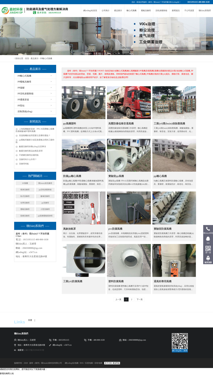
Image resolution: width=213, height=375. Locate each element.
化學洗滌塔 (25, 203)
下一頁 (140, 299)
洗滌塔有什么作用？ (28, 159)
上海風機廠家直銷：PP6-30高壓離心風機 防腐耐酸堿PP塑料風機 (35, 130)
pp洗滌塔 (45, 203)
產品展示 (118, 11)
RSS (81, 363)
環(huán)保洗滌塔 (45, 183)
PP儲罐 (21, 88)
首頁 (27, 58)
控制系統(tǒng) (25, 111)
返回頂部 (208, 262)
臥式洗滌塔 (25, 196)
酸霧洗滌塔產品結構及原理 (31, 151)
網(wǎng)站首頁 (90, 11)
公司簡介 (106, 11)
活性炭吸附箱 (161, 11)
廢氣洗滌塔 (146, 11)
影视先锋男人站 (7, 373)
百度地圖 (89, 363)
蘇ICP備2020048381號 (34, 350)
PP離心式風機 (46, 58)
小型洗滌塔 (45, 209)
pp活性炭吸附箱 (45, 190)
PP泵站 (21, 105)
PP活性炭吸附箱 (26, 93)
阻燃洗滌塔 (25, 216)
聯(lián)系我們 (205, 11)
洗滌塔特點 (24, 164)
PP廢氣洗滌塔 (24, 82)
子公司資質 (189, 11)
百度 (30, 320)
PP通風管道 (23, 99)
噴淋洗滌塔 (25, 190)
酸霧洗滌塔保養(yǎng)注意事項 (32, 146)
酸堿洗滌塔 (45, 196)
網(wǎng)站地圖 (72, 363)
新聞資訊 (176, 11)
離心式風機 (131, 11)
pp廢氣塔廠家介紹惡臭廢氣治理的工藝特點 (35, 141)
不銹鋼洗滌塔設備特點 (29, 155)
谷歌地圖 (98, 363)
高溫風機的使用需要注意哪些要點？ (34, 135)
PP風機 (25, 183)
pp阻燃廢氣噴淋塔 (45, 216)
